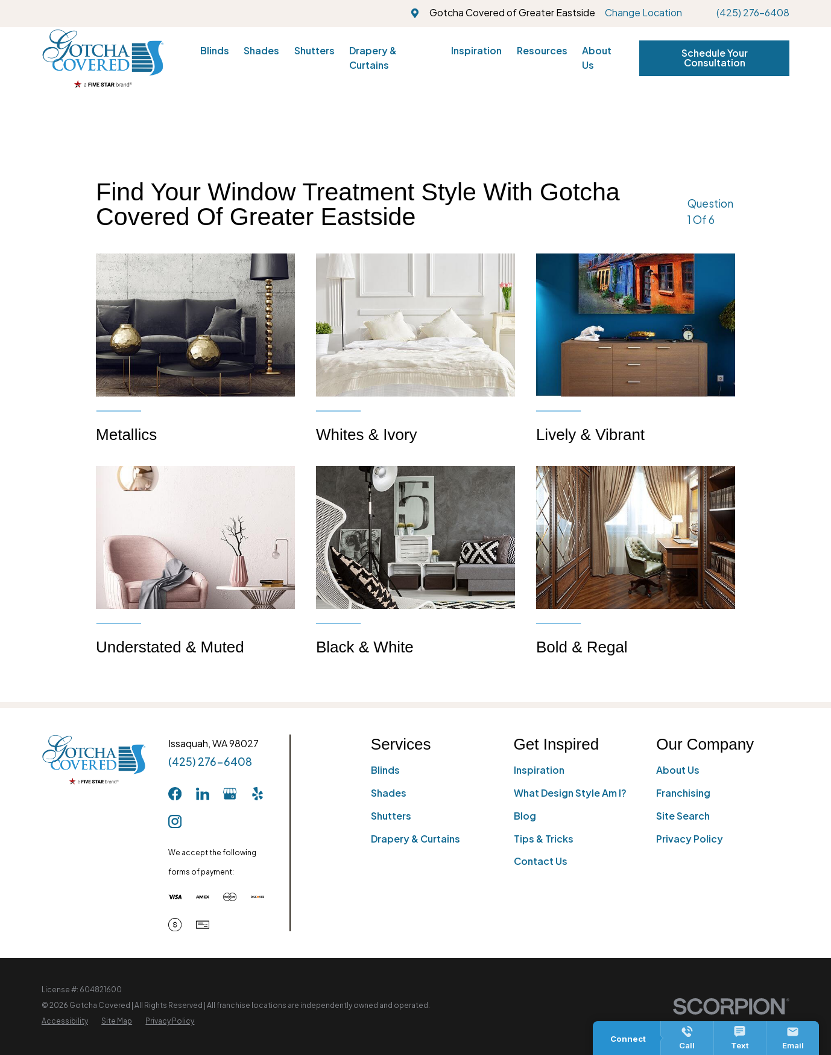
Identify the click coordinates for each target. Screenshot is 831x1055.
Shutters (391, 816)
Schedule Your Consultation (714, 58)
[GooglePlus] (229, 793)
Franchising (683, 793)
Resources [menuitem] (542, 51)
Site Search (683, 816)
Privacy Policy (689, 839)
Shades (388, 793)
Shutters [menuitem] (314, 51)
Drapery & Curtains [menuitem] (373, 58)
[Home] (103, 58)
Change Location (643, 13)
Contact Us (540, 861)
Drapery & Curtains (415, 839)
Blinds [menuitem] (214, 51)
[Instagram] (175, 821)
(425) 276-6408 (752, 13)
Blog (525, 816)
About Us (678, 770)
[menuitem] (65, 1021)
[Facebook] (175, 793)
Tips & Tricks (543, 839)
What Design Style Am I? (570, 793)
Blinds (385, 770)
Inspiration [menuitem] (476, 51)
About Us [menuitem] (596, 58)
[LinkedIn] (202, 793)
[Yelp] (257, 793)
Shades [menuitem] (261, 51)
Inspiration (539, 770)
